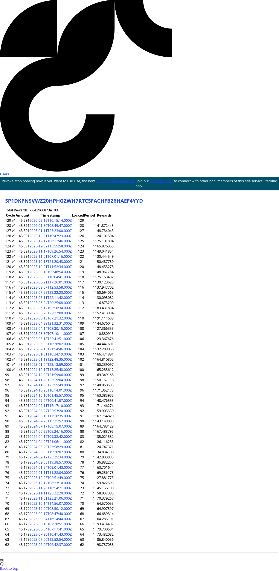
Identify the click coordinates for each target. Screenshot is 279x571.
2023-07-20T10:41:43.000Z (50, 534)
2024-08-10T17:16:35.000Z (50, 416)
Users (4, 174)
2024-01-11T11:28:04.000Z (50, 472)
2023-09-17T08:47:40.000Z (50, 513)
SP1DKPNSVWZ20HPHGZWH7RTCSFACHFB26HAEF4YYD (74, 200)
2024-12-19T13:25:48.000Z (50, 369)
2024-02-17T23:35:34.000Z (50, 457)
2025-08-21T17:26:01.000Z (50, 282)
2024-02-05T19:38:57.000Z (50, 462)
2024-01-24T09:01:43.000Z (50, 467)
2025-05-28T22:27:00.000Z (50, 313)
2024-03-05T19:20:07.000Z (50, 452)
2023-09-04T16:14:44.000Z (50, 519)
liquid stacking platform (115, 181)
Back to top (9, 568)
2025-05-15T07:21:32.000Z (50, 318)
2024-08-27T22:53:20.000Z (50, 410)
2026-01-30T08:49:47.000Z (50, 225)
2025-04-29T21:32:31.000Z (50, 323)
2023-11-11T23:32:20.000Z (50, 493)
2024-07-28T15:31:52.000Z (50, 421)
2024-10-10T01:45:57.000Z (50, 395)
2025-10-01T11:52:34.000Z (50, 266)
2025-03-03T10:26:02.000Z (50, 344)
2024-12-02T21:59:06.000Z (50, 374)
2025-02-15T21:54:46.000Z (50, 349)
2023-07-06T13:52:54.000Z (50, 539)
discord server (162, 181)
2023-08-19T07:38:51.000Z (50, 524)
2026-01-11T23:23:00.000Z (50, 230)
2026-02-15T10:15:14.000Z (50, 220)
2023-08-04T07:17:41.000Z (50, 529)
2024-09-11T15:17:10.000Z (50, 405)
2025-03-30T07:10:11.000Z (50, 333)
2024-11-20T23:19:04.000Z (50, 380)
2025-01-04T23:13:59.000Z (50, 364)
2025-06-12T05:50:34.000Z (50, 308)
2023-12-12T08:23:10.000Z (50, 483)
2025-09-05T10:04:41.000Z (50, 277)
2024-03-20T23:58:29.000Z (50, 446)
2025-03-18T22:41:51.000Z (50, 338)
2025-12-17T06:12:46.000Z (50, 241)
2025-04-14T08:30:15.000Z (50, 328)
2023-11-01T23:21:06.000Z (50, 498)
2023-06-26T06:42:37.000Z (50, 544)
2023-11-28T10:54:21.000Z (50, 488)
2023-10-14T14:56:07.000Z (50, 503)
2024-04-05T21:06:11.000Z (50, 441)
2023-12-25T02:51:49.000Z (50, 477)
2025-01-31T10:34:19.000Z (50, 354)
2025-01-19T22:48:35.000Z (50, 359)
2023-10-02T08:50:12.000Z (50, 508)
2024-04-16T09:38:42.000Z (50, 436)
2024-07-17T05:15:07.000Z (50, 426)
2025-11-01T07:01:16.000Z (50, 256)
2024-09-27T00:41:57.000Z (50, 400)
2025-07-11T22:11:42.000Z (50, 297)
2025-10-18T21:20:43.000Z (50, 261)
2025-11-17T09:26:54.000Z (50, 251)
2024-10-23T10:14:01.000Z (50, 390)
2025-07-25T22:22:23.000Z (50, 292)
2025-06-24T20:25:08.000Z (50, 302)
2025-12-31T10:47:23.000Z (50, 236)
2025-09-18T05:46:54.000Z (50, 272)
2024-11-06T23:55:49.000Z (50, 385)
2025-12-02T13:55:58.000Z (50, 246)
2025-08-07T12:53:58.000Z (50, 287)
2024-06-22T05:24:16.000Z (50, 431)
